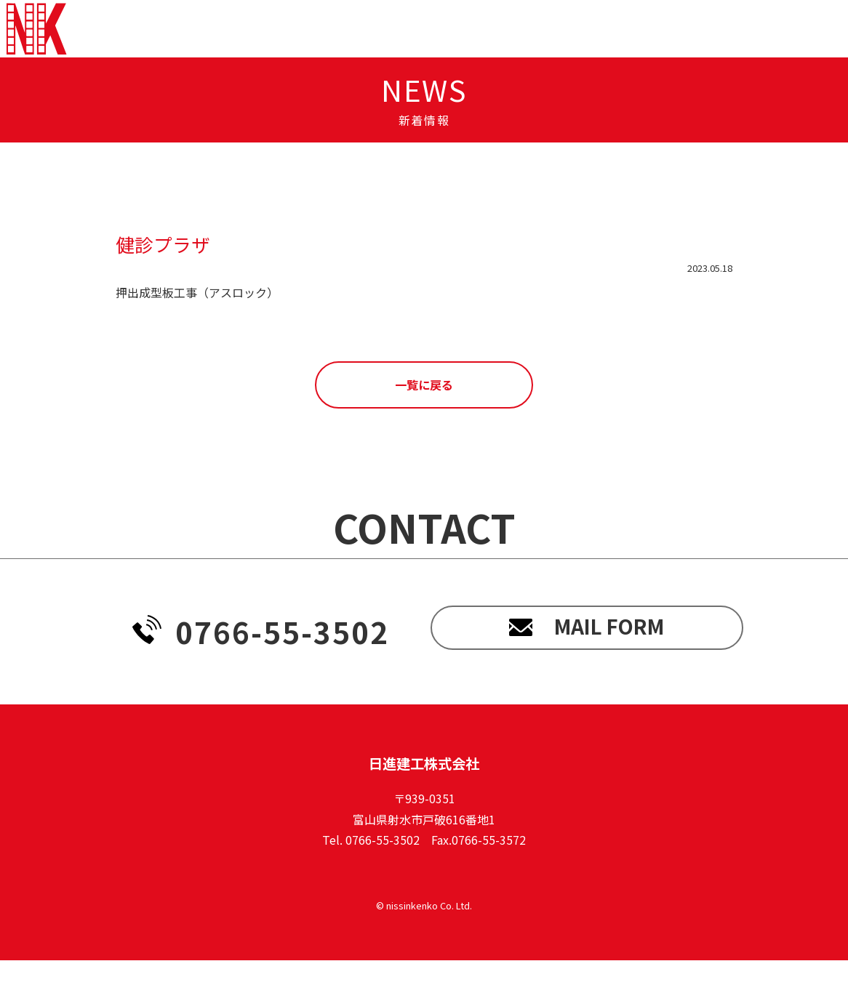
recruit (602, 48)
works (522, 48)
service (444, 48)
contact (780, 48)
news (372, 48)
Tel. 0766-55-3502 (371, 880)
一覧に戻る (424, 425)
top (313, 48)
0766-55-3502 (260, 672)
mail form (586, 673)
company (690, 48)
